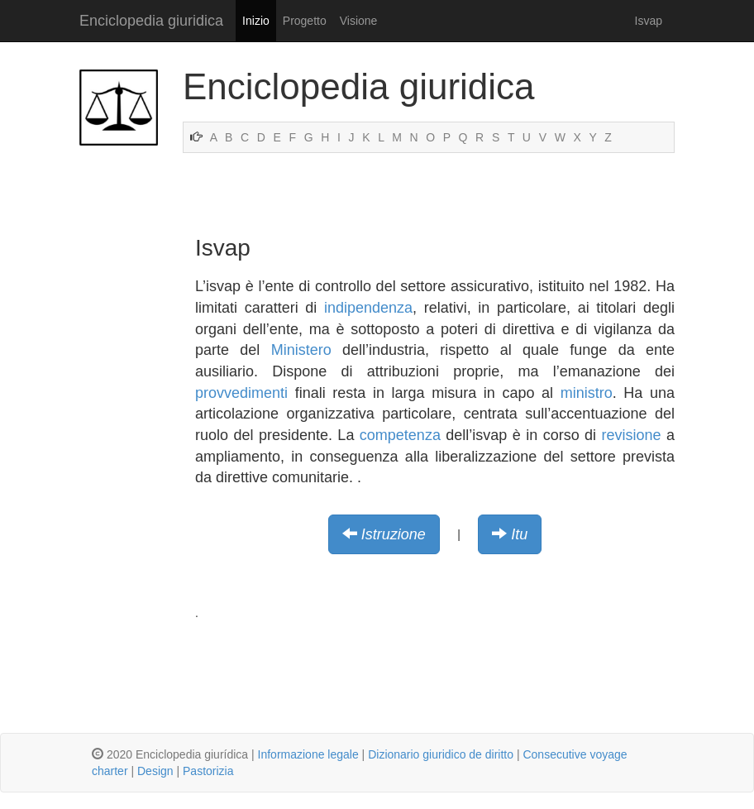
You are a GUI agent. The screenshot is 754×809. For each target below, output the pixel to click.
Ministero (301, 350)
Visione (359, 20)
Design (155, 771)
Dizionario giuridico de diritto (440, 754)
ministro (587, 393)
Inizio (256, 20)
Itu (519, 534)
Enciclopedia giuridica (151, 20)
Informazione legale (308, 754)
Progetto (305, 20)
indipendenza (368, 307)
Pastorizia (208, 771)
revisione (631, 435)
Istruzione (393, 534)
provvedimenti (241, 393)
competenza (400, 435)
